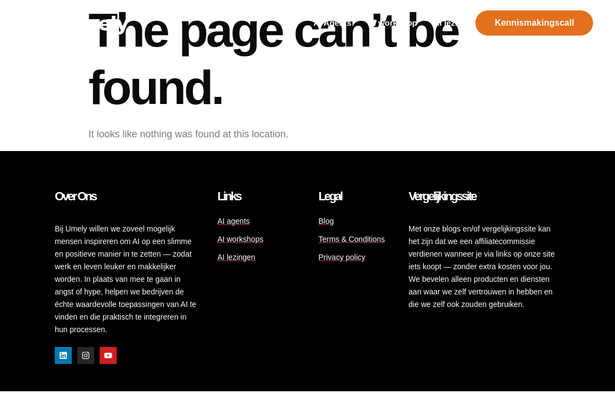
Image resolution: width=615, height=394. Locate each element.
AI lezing (451, 22)
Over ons (75, 196)
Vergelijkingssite (442, 196)
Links (228, 196)
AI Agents (332, 22)
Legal (329, 196)
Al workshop (392, 22)
